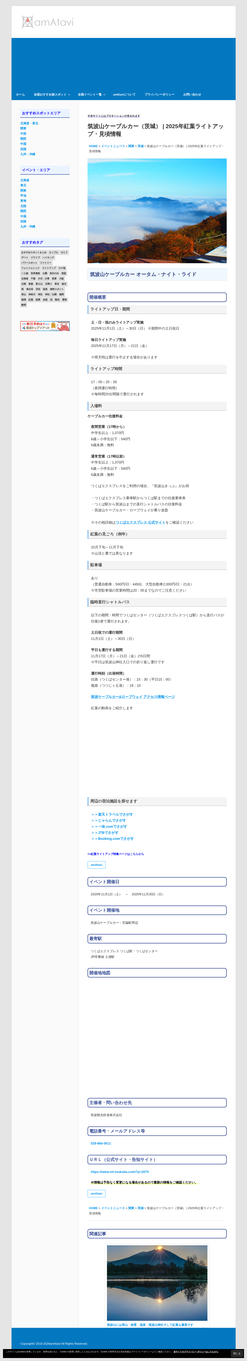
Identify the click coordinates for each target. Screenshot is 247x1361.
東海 (23, 200)
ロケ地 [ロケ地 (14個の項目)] (61, 268)
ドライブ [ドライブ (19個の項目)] (35, 257)
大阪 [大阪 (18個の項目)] (61, 278)
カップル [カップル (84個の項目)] (53, 252)
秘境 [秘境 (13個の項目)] (23, 299)
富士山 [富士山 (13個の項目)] (39, 284)
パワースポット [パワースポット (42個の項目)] (29, 262)
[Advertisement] (124, 62)
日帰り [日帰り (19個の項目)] (48, 284)
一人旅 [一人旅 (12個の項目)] (24, 273)
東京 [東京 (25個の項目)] (57, 284)
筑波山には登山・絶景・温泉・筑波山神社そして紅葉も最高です (150, 1325)
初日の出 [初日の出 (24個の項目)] (54, 273)
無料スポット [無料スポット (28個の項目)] (57, 289)
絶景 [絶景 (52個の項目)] (38, 299)
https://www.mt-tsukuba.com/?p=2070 (120, 1172)
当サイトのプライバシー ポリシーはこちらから (195, 1351)
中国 (23, 144)
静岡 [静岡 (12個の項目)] (23, 305)
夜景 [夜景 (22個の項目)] (54, 278)
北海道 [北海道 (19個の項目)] (24, 278)
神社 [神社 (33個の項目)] (40, 294)
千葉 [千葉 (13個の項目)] (33, 278)
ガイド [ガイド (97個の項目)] (64, 252)
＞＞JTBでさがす (105, 833)
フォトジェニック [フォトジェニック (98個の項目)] (30, 268)
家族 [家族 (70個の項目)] (31, 284)
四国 (23, 149)
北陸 (23, 206)
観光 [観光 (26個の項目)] (57, 299)
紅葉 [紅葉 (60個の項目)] (31, 299)
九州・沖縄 (27, 154)
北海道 (24, 180)
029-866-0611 (101, 1143)
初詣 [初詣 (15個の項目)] (63, 273)
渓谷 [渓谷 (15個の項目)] (38, 289)
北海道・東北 (29, 123)
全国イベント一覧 (92, 94)
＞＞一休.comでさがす (109, 826)
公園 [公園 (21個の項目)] (45, 273)
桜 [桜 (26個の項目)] (22, 289)
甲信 (23, 195)
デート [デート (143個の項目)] (24, 257)
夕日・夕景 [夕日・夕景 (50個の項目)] (43, 278)
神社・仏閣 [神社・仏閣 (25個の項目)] (51, 294)
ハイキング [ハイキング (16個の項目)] (48, 257)
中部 (23, 133)
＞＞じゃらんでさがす (108, 820)
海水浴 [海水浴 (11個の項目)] (29, 289)
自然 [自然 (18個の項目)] (45, 299)
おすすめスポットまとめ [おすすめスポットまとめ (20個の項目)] (33, 252)
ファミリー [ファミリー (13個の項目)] (45, 262)
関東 (23, 128)
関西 (23, 138)
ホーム (20, 94)
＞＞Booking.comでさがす (112, 839)
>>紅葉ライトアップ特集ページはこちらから (116, 853)
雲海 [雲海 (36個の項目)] (64, 299)
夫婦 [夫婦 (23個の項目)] (23, 284)
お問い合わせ (192, 94)
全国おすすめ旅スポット (52, 94)
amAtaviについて (124, 94)
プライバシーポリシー (159, 94)
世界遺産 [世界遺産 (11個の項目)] (35, 273)
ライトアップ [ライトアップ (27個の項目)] (49, 268)
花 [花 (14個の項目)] (51, 299)
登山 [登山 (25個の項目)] (23, 294)
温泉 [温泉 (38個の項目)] (45, 289)
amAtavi (96, 865)
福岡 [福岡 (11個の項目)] (61, 294)
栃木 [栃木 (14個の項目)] (64, 284)
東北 (23, 185)
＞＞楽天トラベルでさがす (112, 814)
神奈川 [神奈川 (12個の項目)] (32, 294)
